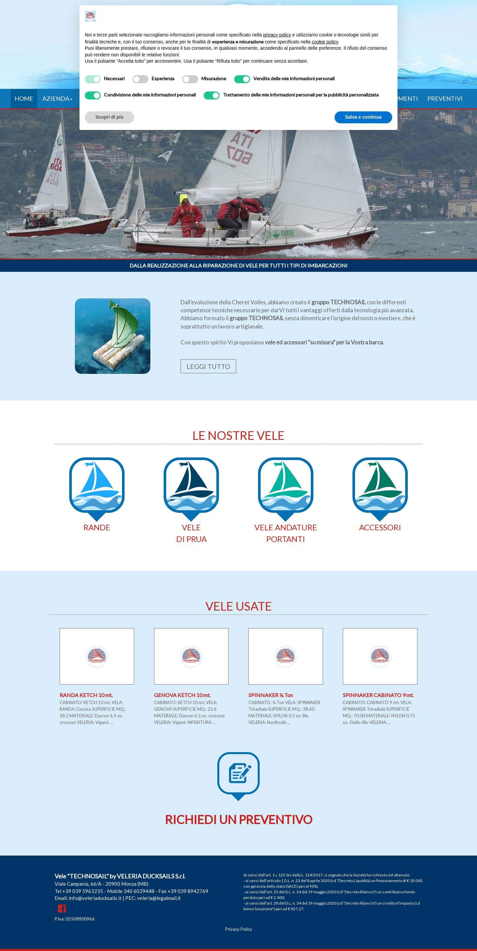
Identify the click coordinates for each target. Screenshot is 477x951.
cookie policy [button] (325, 41)
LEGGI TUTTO (208, 366)
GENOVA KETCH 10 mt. (182, 695)
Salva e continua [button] (363, 117)
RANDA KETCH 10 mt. (86, 695)
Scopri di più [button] (109, 117)
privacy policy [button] (277, 34)
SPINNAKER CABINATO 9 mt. (378, 695)
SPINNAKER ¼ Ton (270, 695)
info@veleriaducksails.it (95, 898)
